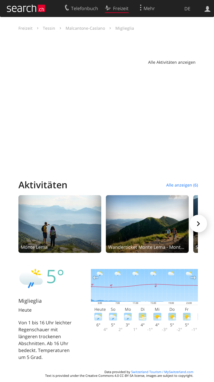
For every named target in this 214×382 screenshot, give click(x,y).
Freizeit (25, 28)
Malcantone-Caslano (85, 28)
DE (187, 8)
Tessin (49, 28)
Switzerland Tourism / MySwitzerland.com (162, 372)
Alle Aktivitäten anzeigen (172, 62)
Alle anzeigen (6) (182, 185)
